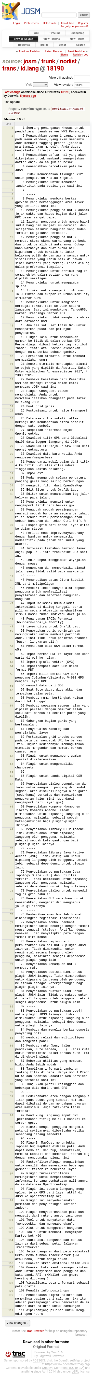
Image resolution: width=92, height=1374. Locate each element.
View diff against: (69, 77)
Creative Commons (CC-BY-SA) (63, 1368)
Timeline (55, 33)
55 (11, 674)
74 (11, 899)
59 (11, 706)
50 (11, 631)
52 (11, 654)
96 (11, 1162)
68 (11, 807)
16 (11, 302)
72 (11, 872)
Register (83, 23)
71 (11, 853)
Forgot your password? (74, 26)
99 (11, 1201)
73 (11, 891)
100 (10, 1212)
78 (11, 942)
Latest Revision (54, 51)
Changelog (77, 33)
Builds (44, 44)
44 (11, 576)
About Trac (67, 23)
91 (11, 1096)
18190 (55, 68)
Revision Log (80, 54)
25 (11, 411)
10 (11, 210)
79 (11, 964)
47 (11, 604)
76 (11, 915)
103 (10, 1232)
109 (10, 1291)
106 (10, 1263)
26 (11, 419)
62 (11, 737)
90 (11, 1092)
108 (10, 1283)
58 (11, 698)
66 (11, 776)
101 (10, 1220)
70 (11, 848)
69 (11, 830)
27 (11, 430)
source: (12, 61)
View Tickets (51, 38)
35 (11, 490)
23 (11, 391)
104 (10, 1240)
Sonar (62, 44)
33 (11, 478)
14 (11, 283)
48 (11, 619)
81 (11, 991)
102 (10, 1228)
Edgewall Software (51, 1356)
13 (11, 271)
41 (11, 549)
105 (10, 1252)
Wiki (36, 33)
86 (11, 1046)
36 (11, 494)
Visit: (29, 84)
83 (11, 1011)
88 (11, 1069)
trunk (48, 61)
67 (11, 784)
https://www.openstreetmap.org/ (67, 1364)
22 (11, 380)
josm (30, 61)
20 (11, 356)
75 (11, 910)
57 (11, 690)
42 (11, 560)
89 (11, 1084)
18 (11, 326)
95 (11, 1143)
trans (9, 68)
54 (11, 666)
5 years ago (28, 96)
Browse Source (23, 38)
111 (10, 1310)
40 (11, 533)
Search (80, 44)
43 (11, 568)
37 (11, 502)
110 (10, 1295)
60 (11, 721)
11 (11, 222)
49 (11, 627)
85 (11, 1038)
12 (11, 237)
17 (11, 318)
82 (11, 1007)
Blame (64, 54)
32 (11, 474)
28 (11, 438)
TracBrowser (35, 1331)
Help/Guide (49, 23)
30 (11, 454)
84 (11, 1030)
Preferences (31, 23)
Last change (11, 92)
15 (11, 291)
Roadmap (24, 44)
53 (11, 662)
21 (11, 364)
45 (11, 580)
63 (11, 756)
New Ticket (77, 38)
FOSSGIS (39, 1361)
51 (11, 646)
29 (11, 446)
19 (11, 337)
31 (11, 462)
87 (11, 1061)
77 (11, 923)
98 (11, 1189)
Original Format (46, 1347)
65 (11, 772)
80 (11, 972)
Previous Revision (29, 51)
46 (11, 588)
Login (16, 23)
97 (11, 1174)
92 (11, 1116)
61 (11, 729)
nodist (68, 61)
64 (11, 764)
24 (11, 407)
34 (11, 486)
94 (11, 1139)
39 (11, 525)
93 (11, 1127)
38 (11, 510)
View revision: (63, 84)
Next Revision (76, 51)
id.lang (30, 68)
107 (10, 1268)
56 (11, 686)
